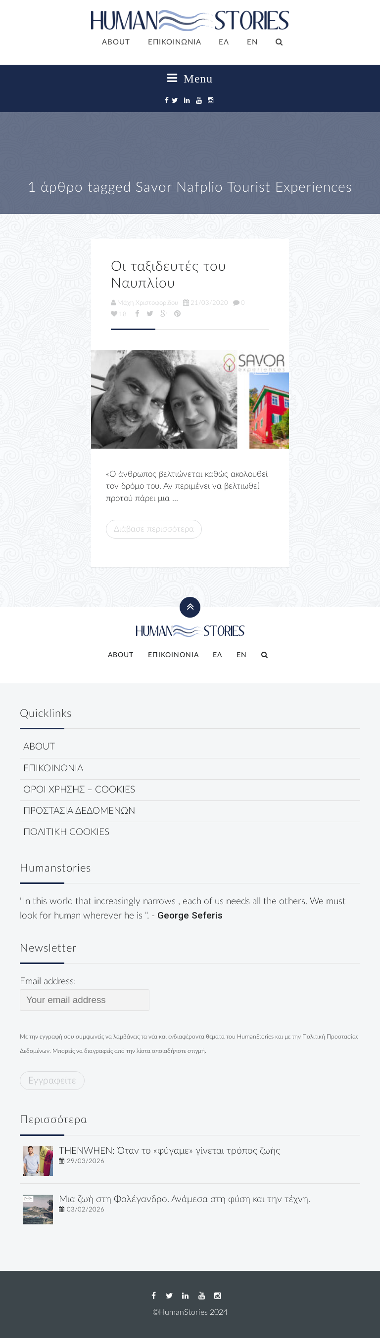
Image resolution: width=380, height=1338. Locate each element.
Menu (190, 78)
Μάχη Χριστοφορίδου (144, 302)
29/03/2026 (85, 1161)
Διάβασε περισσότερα (154, 529)
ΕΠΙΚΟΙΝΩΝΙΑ (174, 42)
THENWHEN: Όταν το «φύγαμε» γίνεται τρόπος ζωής (169, 1151)
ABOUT (116, 42)
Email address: (84, 993)
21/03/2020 (205, 302)
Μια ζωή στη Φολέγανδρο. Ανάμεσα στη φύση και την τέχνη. (184, 1199)
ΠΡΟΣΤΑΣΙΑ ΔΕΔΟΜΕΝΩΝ (79, 811)
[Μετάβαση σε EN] (252, 43)
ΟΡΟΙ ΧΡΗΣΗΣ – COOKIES (79, 789)
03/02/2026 (85, 1209)
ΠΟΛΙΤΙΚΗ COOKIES (66, 832)
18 (119, 314)
